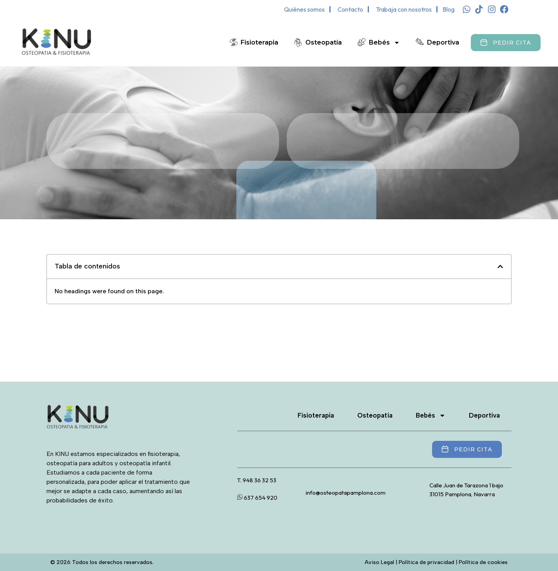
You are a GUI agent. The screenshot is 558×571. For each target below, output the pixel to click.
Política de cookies (483, 562)
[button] (500, 266)
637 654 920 (257, 497)
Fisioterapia (259, 42)
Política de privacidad (426, 562)
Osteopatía (323, 42)
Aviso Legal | (382, 562)
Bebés (384, 43)
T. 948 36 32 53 (256, 480)
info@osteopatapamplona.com (346, 492)
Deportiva (443, 42)
